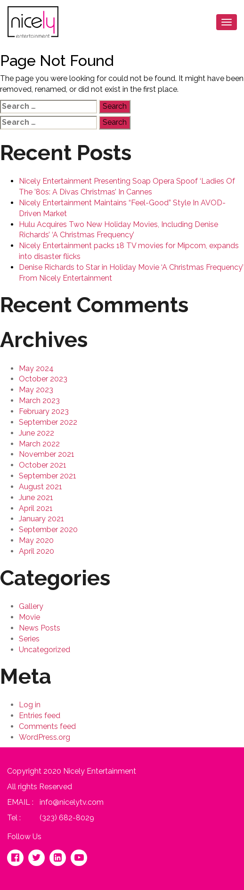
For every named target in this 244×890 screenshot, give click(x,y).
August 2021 (40, 486)
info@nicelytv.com (72, 802)
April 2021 (36, 508)
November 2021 (46, 454)
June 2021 (36, 497)
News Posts (39, 627)
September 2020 (48, 529)
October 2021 (42, 465)
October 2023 (43, 378)
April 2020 (36, 551)
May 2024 (36, 368)
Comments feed (47, 726)
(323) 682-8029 (67, 817)
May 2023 (36, 389)
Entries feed (39, 715)
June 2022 (36, 433)
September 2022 (48, 422)
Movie (29, 617)
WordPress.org (44, 737)
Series (29, 638)
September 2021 (47, 475)
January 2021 (41, 518)
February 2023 (44, 411)
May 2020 (36, 540)
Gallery (31, 606)
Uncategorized (44, 649)
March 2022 (39, 443)
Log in (30, 704)
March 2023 (39, 400)
